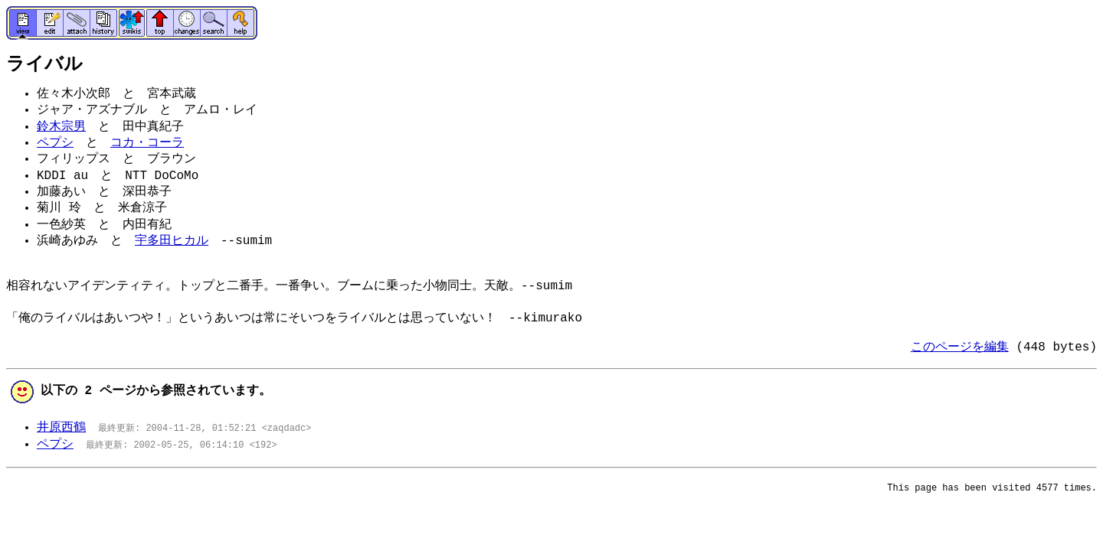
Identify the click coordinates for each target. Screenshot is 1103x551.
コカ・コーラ (147, 143)
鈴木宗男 (61, 127)
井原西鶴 (61, 427)
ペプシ (55, 143)
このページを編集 (960, 347)
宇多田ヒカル (171, 241)
